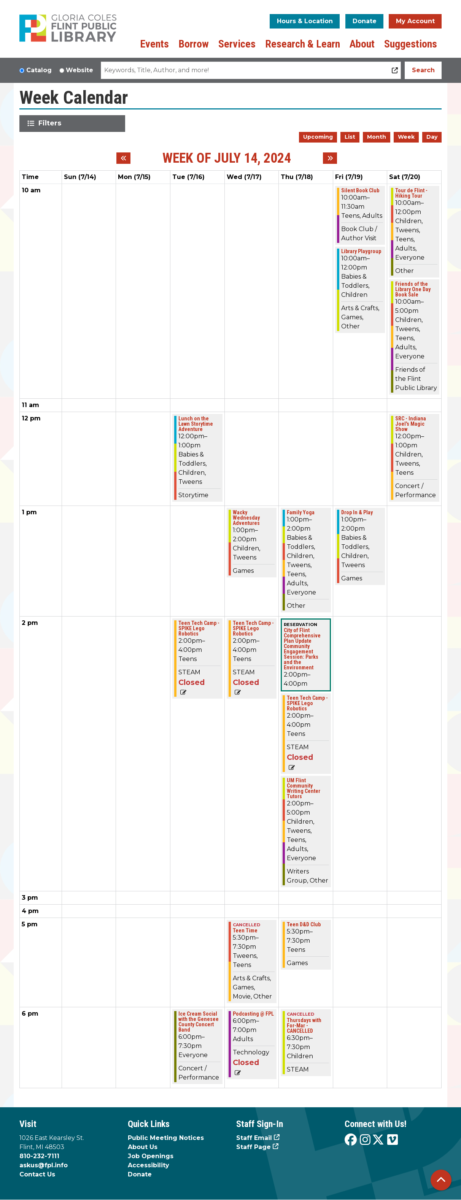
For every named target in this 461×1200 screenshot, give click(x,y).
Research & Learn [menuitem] (302, 44)
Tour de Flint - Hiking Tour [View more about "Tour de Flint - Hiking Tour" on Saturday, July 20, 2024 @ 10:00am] (411, 193)
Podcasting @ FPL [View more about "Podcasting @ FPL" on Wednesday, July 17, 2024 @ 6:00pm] (253, 1013)
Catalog (39, 70)
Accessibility (148, 1165)
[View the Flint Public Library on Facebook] (351, 1140)
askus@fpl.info (43, 1165)
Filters (51, 123)
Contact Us (37, 1174)
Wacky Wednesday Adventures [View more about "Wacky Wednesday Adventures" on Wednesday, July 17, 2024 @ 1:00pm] (246, 518)
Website (79, 70)
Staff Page (253, 1147)
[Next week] (330, 158)
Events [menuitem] (154, 44)
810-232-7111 (39, 1156)
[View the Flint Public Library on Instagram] (365, 1140)
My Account (415, 21)
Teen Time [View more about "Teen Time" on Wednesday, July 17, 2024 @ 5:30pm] (245, 930)
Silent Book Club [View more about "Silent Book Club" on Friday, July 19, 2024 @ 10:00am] (360, 190)
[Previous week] (123, 158)
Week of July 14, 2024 (226, 158)
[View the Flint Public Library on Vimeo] (392, 1140)
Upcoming (318, 136)
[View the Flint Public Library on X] (378, 1140)
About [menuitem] (362, 44)
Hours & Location (305, 21)
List (350, 136)
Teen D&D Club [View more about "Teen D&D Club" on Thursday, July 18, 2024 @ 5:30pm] (304, 924)
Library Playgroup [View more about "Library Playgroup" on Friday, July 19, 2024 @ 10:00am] (361, 251)
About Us (142, 1147)
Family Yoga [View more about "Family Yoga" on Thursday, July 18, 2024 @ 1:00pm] (301, 512)
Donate (365, 21)
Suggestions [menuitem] (410, 44)
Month (376, 136)
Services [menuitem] (237, 44)
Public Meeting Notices (166, 1137)
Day (431, 136)
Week (406, 136)
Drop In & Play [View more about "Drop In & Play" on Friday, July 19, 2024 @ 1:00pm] (357, 512)
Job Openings (150, 1156)
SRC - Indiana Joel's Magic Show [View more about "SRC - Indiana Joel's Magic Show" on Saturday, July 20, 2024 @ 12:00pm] (410, 424)
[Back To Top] (441, 1180)
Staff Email (254, 1137)
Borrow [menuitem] (193, 44)
